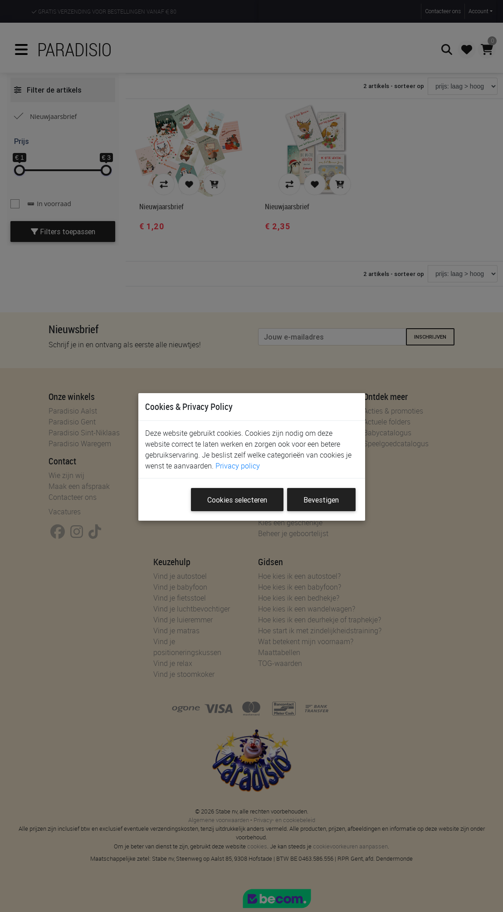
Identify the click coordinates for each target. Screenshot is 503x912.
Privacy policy (237, 466)
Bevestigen (321, 499)
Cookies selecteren (237, 499)
